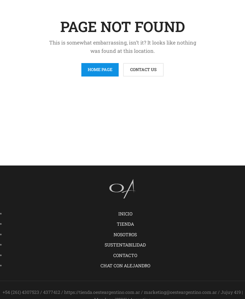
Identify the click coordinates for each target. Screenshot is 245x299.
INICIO (125, 214)
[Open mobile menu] (228, 9)
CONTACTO (125, 255)
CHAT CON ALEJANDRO (125, 266)
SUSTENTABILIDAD (125, 245)
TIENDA (125, 224)
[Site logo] (122, 9)
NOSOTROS (125, 234)
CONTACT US (143, 69)
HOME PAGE (100, 69)
